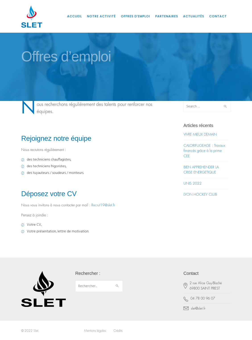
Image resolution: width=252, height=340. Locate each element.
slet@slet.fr (198, 308)
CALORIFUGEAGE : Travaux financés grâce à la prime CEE (204, 151)
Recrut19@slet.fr (103, 205)
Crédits (118, 330)
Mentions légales (95, 330)
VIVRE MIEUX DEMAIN (200, 134)
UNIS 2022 (193, 183)
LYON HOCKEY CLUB (200, 194)
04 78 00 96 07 (202, 298)
